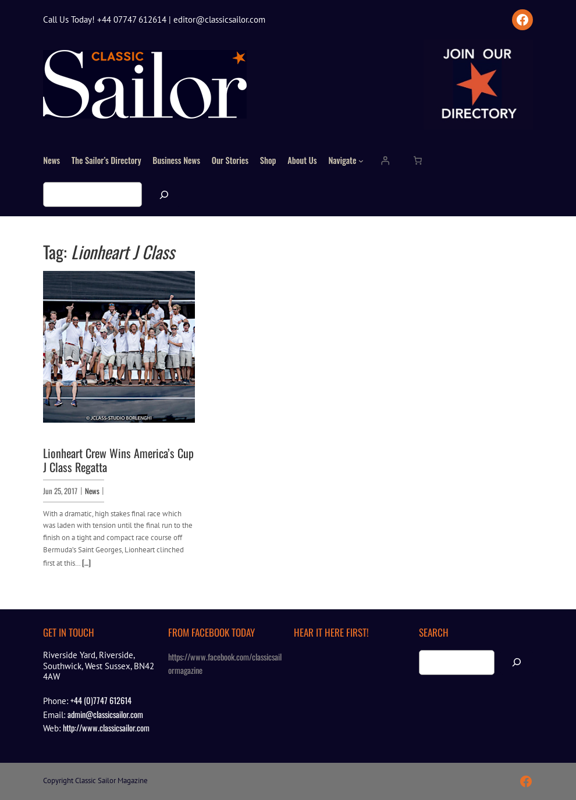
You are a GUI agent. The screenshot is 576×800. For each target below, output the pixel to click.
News (92, 491)
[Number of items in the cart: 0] (417, 160)
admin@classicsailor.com (105, 714)
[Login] (385, 160)
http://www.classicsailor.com (106, 728)
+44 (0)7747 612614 (100, 700)
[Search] (164, 194)
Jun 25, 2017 (60, 491)
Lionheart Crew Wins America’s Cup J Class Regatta (118, 460)
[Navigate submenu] (361, 160)
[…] (86, 562)
